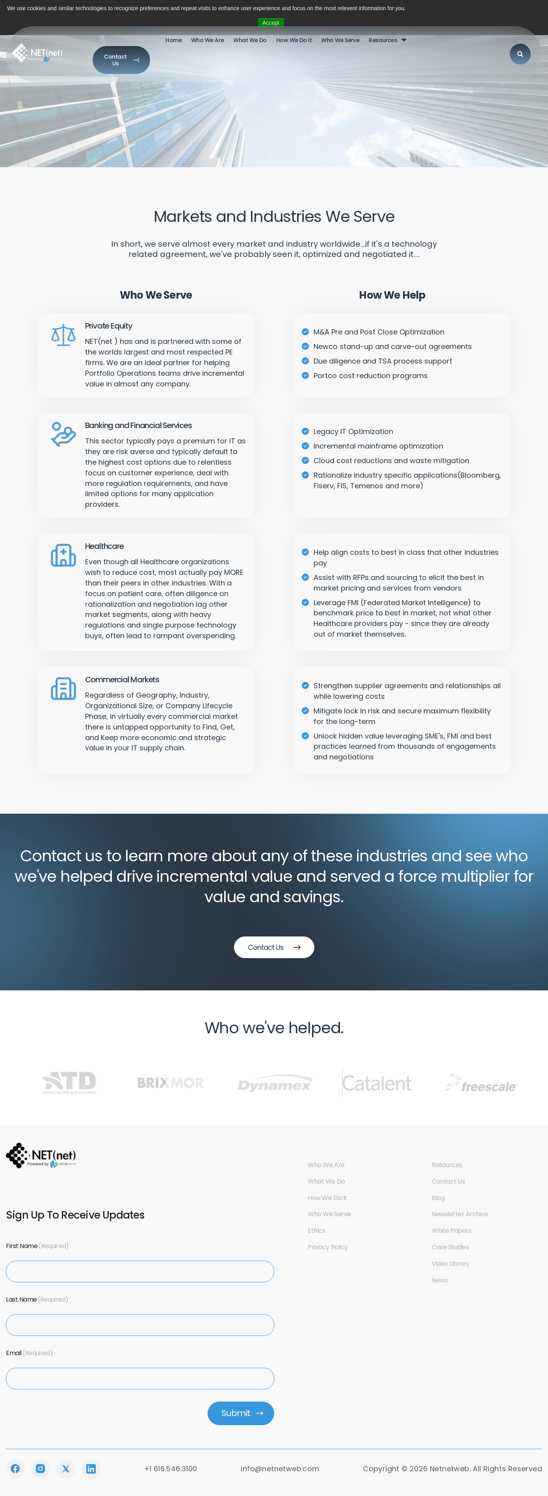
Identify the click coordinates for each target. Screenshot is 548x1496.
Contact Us (496, 45)
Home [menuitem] (138, 45)
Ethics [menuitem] (316, 1230)
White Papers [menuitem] (451, 1230)
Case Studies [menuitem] (450, 1247)
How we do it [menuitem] (258, 45)
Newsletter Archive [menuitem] (460, 1214)
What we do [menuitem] (214, 45)
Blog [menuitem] (438, 1197)
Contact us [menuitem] (448, 1181)
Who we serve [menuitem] (329, 1214)
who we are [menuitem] (172, 45)
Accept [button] (270, 23)
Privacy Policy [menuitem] (327, 1247)
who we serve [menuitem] (305, 45)
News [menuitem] (440, 1280)
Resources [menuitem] (348, 45)
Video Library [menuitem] (451, 1263)
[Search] (449, 45)
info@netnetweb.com (280, 1469)
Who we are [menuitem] (326, 1164)
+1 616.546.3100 (170, 1469)
